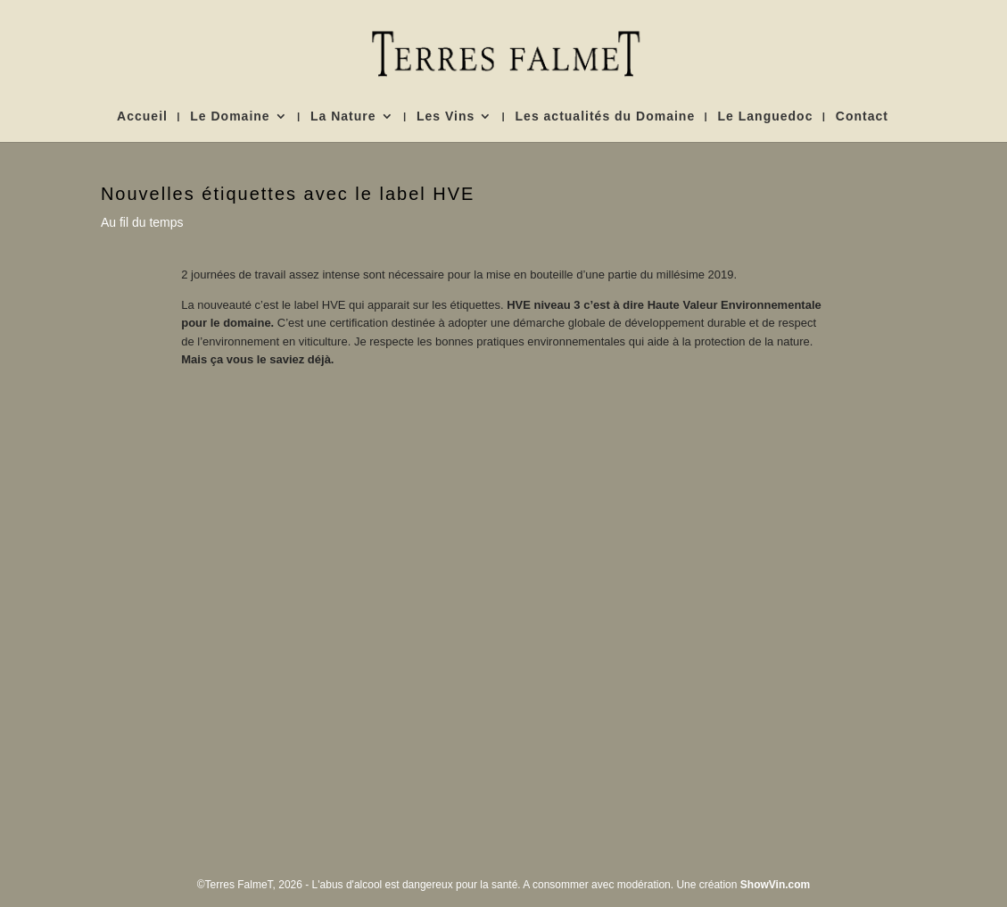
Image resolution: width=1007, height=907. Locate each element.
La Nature (343, 116)
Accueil (142, 116)
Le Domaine (229, 116)
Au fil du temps (142, 222)
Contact (862, 116)
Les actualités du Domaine (606, 116)
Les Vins (446, 116)
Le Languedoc (765, 116)
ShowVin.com (775, 884)
